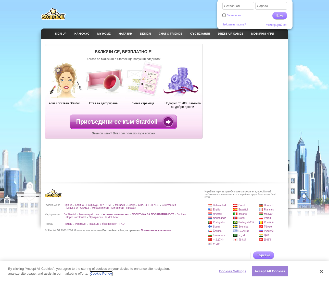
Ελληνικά (243, 231)
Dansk (242, 205)
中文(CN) (218, 239)
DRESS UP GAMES (77, 207)
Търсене (263, 255)
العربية (242, 235)
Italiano (242, 214)
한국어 (217, 244)
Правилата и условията (156, 230)
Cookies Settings (232, 273)
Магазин (120, 205)
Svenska (243, 226)
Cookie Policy (101, 276)
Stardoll (53, 14)
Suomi (216, 226)
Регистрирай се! (276, 25)
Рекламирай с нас (89, 214)
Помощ (68, 223)
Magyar (268, 214)
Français (269, 209)
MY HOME (106, 205)
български (219, 235)
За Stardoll (70, 214)
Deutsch (268, 205)
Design (131, 205)
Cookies (181, 214)
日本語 (242, 239)
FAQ (121, 223)
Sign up (68, 205)
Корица (79, 205)
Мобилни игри (100, 207)
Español (243, 209)
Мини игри (117, 207)
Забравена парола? (234, 24)
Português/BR (246, 222)
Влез (279, 15)
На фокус (92, 205)
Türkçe (268, 226)
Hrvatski (217, 214)
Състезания (169, 205)
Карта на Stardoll (76, 217)
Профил (131, 207)
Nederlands (219, 218)
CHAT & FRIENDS (148, 205)
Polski (267, 218)
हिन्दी (266, 235)
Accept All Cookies (270, 273)
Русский (268, 231)
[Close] (321, 274)
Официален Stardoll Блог (103, 217)
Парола (262, 6)
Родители (80, 223)
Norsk (241, 218)
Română (269, 222)
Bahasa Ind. (219, 205)
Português (219, 222)
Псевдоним (232, 6)
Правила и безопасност (103, 223)
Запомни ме (234, 15)
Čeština (217, 231)
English (217, 209)
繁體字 (268, 239)
